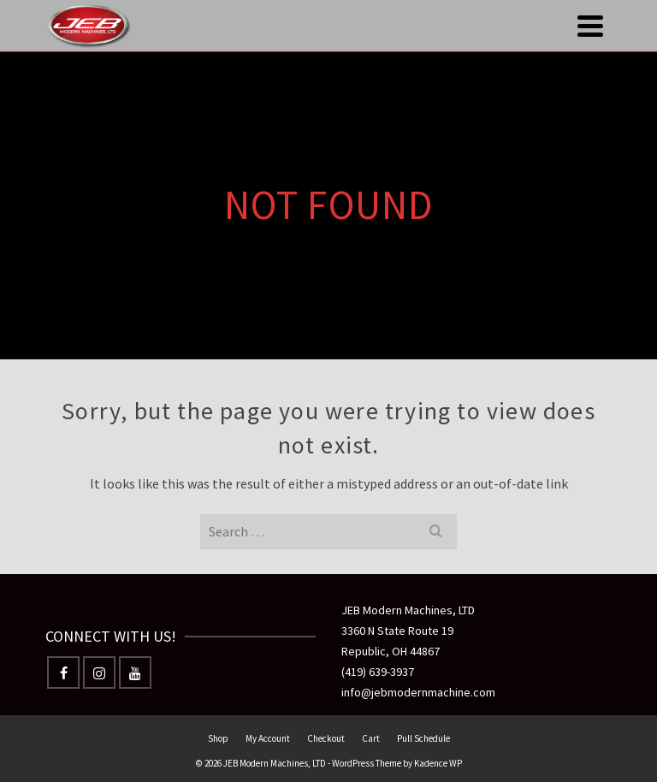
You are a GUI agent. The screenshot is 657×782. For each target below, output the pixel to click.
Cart (371, 738)
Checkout (326, 738)
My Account (268, 738)
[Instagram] (99, 672)
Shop (218, 738)
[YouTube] (135, 672)
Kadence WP (438, 763)
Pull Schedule (423, 738)
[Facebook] (63, 672)
